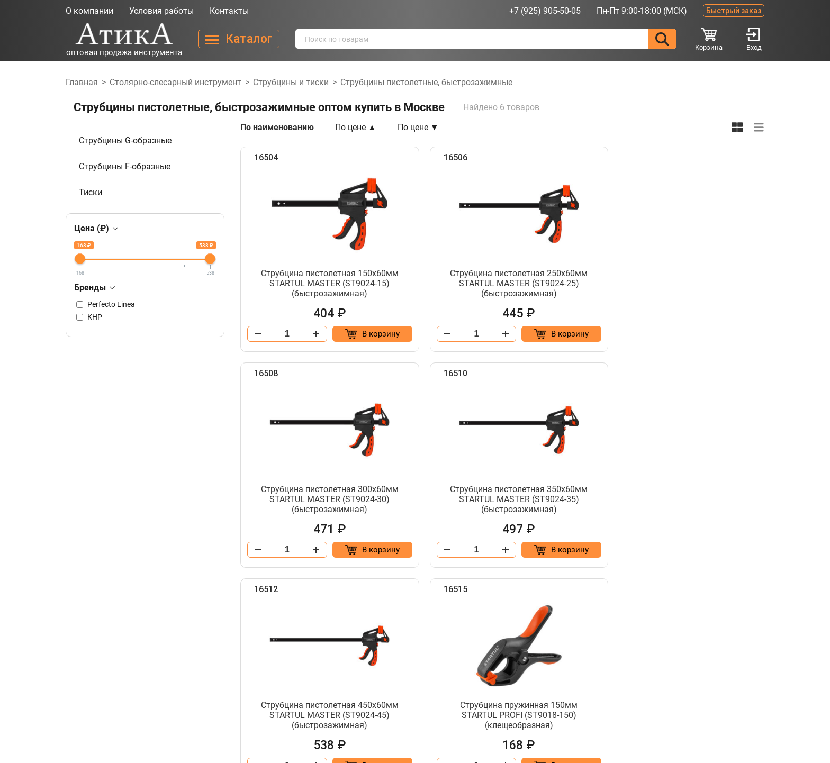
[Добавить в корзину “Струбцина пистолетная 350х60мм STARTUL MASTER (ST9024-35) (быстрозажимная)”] (364, 550)
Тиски (90, 192)
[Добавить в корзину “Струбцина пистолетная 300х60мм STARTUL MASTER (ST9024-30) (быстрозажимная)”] (720, 334)
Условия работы (161, 11)
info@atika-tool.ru (664, 683)
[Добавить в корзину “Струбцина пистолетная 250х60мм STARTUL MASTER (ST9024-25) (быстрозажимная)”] (542, 334)
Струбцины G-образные (125, 140)
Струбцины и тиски (291, 82)
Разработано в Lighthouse (719, 743)
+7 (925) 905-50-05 (545, 11)
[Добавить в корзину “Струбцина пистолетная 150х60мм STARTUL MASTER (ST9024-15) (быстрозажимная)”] (364, 334)
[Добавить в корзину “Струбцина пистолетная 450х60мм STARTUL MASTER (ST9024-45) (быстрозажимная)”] (542, 550)
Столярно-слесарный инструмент (175, 82)
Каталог (347, 702)
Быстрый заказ (733, 10)
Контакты (229, 11)
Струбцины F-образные (124, 166)
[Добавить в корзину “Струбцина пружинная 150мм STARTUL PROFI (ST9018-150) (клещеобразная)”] (720, 550)
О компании (89, 11)
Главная (82, 82)
